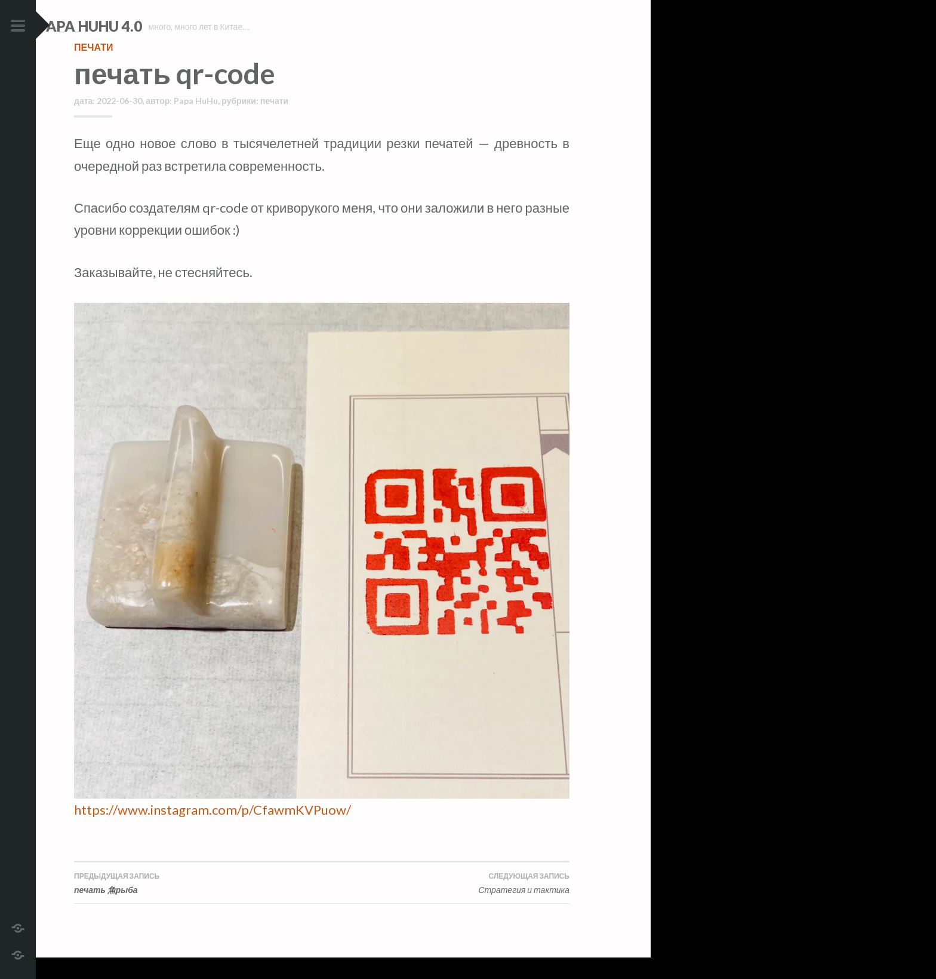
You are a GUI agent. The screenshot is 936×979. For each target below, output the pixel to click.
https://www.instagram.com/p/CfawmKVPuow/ (212, 831)
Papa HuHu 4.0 (126, 26)
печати (93, 68)
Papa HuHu (196, 122)
